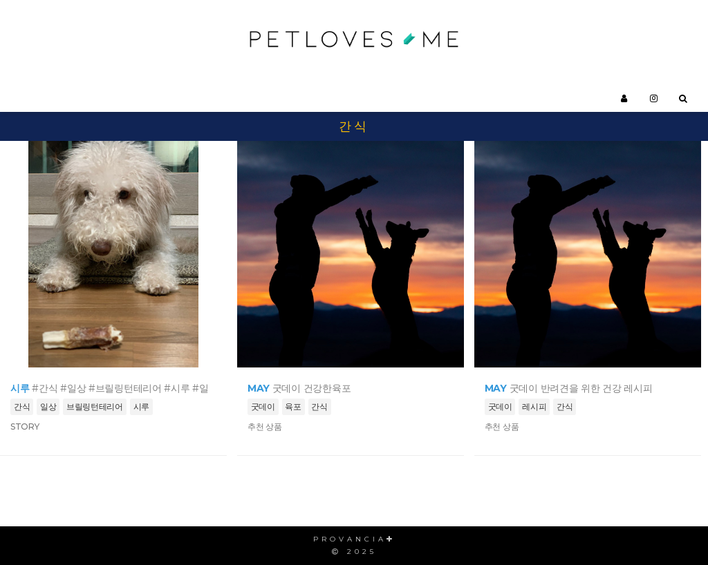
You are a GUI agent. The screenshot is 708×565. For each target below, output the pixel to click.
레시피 (534, 406)
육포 (293, 406)
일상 (48, 406)
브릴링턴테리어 (94, 406)
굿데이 (263, 406)
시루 (141, 406)
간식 (22, 406)
